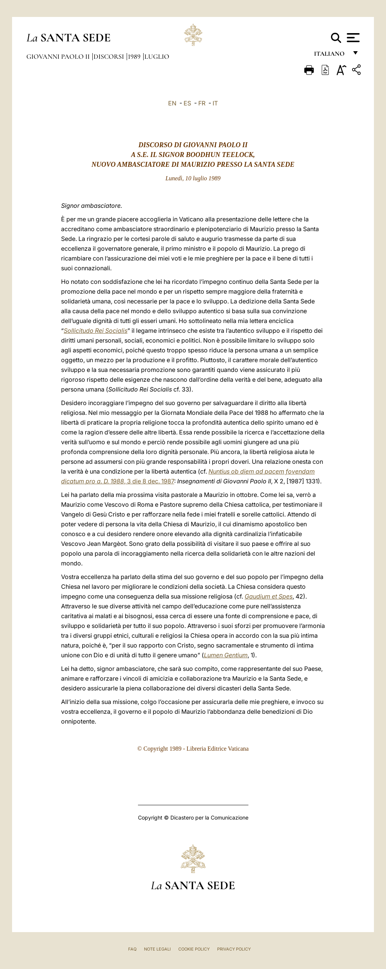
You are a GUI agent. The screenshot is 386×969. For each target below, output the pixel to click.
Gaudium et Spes (269, 596)
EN (172, 103)
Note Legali (157, 949)
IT (215, 103)
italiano (330, 55)
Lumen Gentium (226, 655)
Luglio (156, 56)
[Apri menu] (352, 37)
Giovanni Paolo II (58, 56)
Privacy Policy (234, 949)
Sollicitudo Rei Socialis (95, 330)
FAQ (132, 949)
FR (201, 103)
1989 (135, 56)
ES (187, 103)
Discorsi (109, 56)
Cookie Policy (194, 949)
